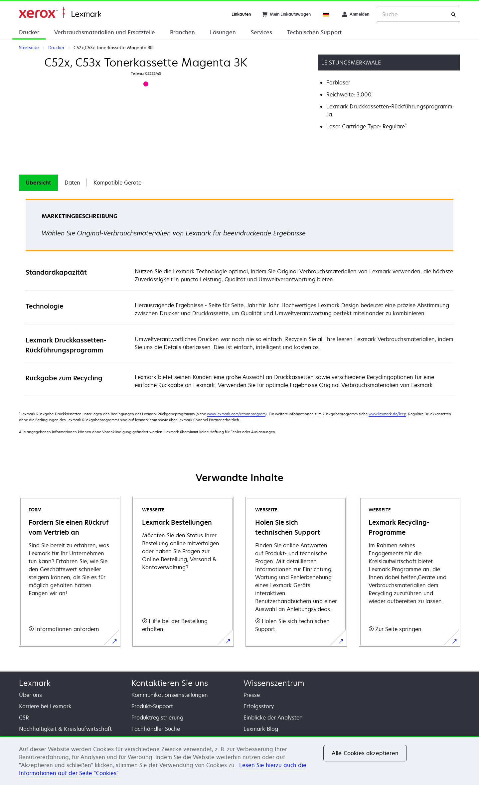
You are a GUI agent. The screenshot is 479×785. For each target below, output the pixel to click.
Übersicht (38, 182)
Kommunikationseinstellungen (169, 695)
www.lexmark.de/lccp (387, 413)
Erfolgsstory (258, 706)
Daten (72, 182)
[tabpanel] (239, 297)
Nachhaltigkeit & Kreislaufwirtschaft (65, 728)
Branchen (182, 32)
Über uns (30, 695)
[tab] (38, 183)
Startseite (60, 12)
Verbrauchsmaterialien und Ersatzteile (104, 32)
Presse (251, 695)
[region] (239, 760)
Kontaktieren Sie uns (169, 683)
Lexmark (35, 683)
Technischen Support (314, 32)
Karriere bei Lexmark (45, 706)
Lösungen (223, 32)
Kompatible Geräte (117, 182)
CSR (24, 717)
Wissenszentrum (273, 683)
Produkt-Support (152, 706)
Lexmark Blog (260, 728)
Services (261, 32)
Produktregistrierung (157, 717)
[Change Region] (326, 14)
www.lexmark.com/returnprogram (236, 413)
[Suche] (453, 14)
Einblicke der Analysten (273, 717)
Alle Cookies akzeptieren (365, 753)
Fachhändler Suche (155, 728)
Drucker (29, 32)
